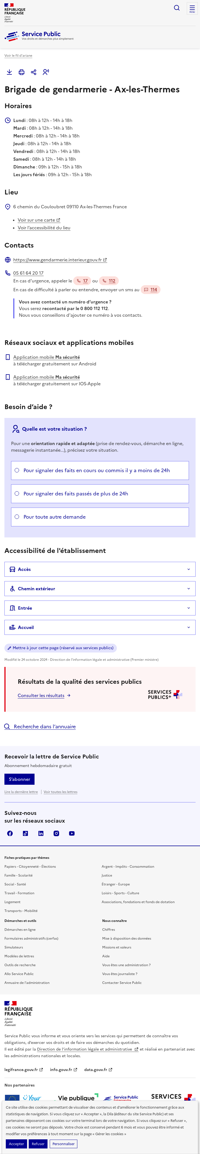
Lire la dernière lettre (21, 791)
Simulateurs (13, 947)
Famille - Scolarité (18, 875)
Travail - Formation (19, 893)
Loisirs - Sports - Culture (120, 893)
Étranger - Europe (116, 884)
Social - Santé (15, 884)
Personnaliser (63, 1144)
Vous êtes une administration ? (126, 965)
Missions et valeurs (116, 947)
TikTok (25, 833)
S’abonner (19, 779)
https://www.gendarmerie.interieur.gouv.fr (60, 259)
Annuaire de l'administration (26, 982)
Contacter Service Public (122, 982)
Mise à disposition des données (126, 938)
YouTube (71, 833)
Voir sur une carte (39, 220)
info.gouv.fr (64, 1070)
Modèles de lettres (19, 956)
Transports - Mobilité (21, 910)
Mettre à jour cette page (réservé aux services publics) (63, 648)
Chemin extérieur (32, 588)
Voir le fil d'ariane (18, 55)
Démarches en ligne (20, 929)
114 (150, 289)
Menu (192, 12)
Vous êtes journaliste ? (119, 973)
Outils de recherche (20, 965)
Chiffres (108, 929)
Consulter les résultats (41, 695)
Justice (107, 875)
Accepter (16, 1144)
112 (108, 280)
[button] (46, 72)
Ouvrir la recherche (176, 7)
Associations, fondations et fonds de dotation (138, 902)
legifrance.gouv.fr (23, 1070)
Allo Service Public (19, 973)
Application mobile (46, 357)
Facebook (9, 833)
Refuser (38, 1144)
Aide (106, 956)
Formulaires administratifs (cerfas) (31, 938)
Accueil (21, 627)
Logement (12, 902)
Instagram (56, 833)
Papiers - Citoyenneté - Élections (30, 866)
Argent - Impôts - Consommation (128, 866)
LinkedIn (40, 833)
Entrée (20, 608)
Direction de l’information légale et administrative (88, 1049)
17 (82, 280)
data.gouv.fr (98, 1070)
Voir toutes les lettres (60, 791)
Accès (20, 569)
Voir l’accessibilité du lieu (44, 227)
